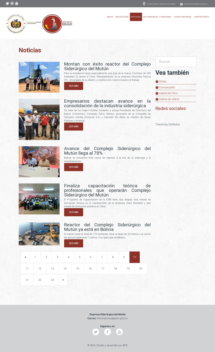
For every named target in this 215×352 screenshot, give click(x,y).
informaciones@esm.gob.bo (195, 4)
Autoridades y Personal (157, 17)
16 (90, 268)
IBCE (125, 345)
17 (103, 268)
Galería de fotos (166, 93)
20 (140, 268)
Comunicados (165, 87)
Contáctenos (201, 17)
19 (128, 268)
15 (77, 268)
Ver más (74, 85)
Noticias (136, 17)
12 (40, 268)
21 (27, 279)
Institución (122, 17)
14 (65, 268)
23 (52, 279)
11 (27, 268)
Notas (160, 81)
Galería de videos (167, 99)
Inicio (110, 17)
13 (52, 268)
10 (134, 257)
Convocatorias (183, 17)
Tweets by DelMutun (167, 124)
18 (115, 268)
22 (40, 279)
